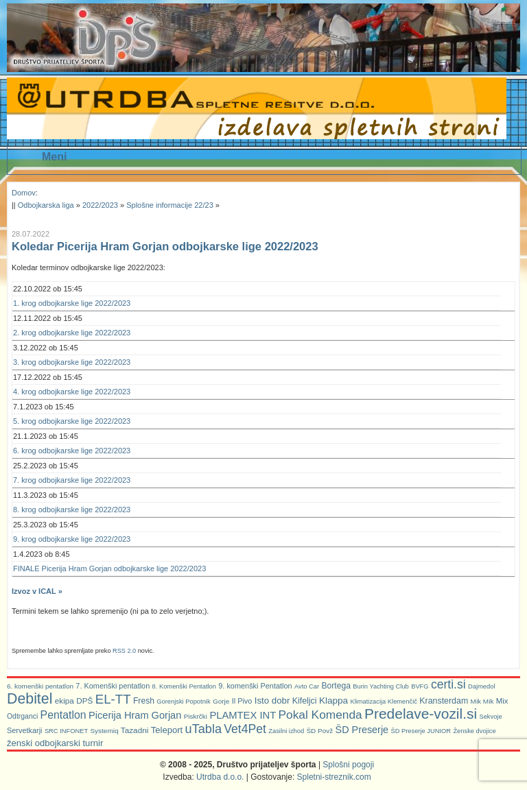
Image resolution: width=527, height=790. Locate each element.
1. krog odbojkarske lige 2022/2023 (71, 303)
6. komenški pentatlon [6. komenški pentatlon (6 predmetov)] (40, 686)
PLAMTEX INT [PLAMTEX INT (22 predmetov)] (242, 715)
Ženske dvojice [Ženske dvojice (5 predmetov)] (474, 731)
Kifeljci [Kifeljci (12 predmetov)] (304, 701)
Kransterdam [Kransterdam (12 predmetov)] (443, 701)
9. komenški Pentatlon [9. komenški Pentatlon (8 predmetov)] (255, 686)
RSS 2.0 (124, 650)
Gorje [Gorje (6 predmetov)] (221, 701)
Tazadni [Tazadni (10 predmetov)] (135, 730)
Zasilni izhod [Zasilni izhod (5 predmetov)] (286, 731)
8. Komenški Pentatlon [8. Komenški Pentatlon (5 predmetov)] (184, 686)
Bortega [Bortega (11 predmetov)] (335, 686)
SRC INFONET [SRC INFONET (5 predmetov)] (66, 731)
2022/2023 (100, 205)
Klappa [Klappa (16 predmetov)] (333, 700)
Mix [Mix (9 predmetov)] (502, 701)
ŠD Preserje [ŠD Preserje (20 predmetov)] (362, 729)
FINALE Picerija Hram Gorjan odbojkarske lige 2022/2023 (109, 568)
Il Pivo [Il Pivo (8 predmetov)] (242, 701)
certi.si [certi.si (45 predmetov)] (448, 684)
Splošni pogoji (348, 764)
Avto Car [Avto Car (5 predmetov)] (306, 686)
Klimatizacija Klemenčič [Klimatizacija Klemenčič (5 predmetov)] (383, 701)
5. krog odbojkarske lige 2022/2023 (71, 421)
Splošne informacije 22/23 (169, 205)
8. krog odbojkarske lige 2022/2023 (71, 509)
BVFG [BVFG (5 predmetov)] (419, 686)
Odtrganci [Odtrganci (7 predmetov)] (22, 716)
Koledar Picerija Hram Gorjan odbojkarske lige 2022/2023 (165, 246)
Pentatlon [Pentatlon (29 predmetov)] (63, 715)
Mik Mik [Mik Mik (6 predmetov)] (482, 701)
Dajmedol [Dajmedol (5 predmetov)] (481, 686)
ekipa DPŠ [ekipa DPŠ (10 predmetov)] (74, 700)
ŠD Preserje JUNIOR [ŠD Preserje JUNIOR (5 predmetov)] (420, 731)
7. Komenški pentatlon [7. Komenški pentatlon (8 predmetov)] (112, 686)
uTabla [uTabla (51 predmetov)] (203, 729)
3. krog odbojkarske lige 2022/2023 (71, 362)
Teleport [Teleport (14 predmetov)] (167, 730)
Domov (24, 193)
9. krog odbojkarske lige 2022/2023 (71, 539)
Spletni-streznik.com (334, 777)
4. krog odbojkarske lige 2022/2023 (71, 391)
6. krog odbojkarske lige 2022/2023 (71, 450)
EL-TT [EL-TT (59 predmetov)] (113, 699)
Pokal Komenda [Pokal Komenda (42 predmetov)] (320, 714)
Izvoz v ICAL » (37, 591)
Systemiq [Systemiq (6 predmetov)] (104, 730)
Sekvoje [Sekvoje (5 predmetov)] (490, 716)
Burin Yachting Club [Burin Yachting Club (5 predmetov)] (381, 686)
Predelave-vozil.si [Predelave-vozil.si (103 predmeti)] (420, 713)
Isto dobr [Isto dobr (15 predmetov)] (272, 700)
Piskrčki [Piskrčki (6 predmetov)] (195, 716)
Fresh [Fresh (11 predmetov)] (143, 701)
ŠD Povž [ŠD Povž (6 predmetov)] (319, 730)
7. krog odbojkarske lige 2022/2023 (71, 480)
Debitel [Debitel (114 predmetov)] (29, 699)
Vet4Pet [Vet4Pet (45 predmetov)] (245, 729)
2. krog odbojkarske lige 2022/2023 (71, 332)
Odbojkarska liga (46, 205)
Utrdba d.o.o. (220, 777)
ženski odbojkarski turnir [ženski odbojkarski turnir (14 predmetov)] (55, 743)
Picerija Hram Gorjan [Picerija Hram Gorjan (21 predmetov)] (135, 715)
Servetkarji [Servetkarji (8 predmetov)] (25, 730)
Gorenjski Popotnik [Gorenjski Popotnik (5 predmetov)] (183, 701)
